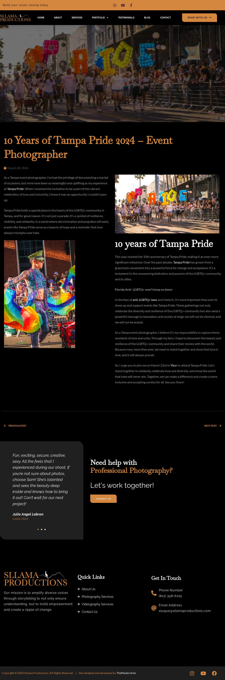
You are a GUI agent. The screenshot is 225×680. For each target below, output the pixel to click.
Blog (147, 17)
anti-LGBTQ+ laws (145, 299)
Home (40, 17)
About (58, 17)
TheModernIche (126, 673)
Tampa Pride (15, 189)
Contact (165, 17)
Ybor (174, 365)
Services (77, 17)
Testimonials (126, 17)
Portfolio (100, 18)
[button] (38, 529)
